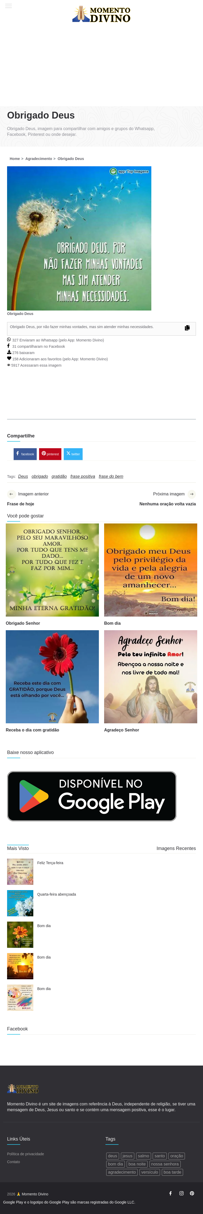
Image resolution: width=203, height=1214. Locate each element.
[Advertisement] (101, 67)
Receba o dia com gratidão (32, 730)
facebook (25, 454)
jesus (127, 1156)
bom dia (115, 1164)
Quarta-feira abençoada (56, 895)
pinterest (50, 454)
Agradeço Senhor (121, 730)
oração (176, 1156)
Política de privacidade (25, 1154)
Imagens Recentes (176, 849)
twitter (73, 454)
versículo (149, 1172)
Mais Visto (18, 849)
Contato (13, 1162)
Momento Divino (89, 340)
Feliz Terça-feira (50, 864)
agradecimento (122, 1172)
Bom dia (112, 624)
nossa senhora (165, 1164)
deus (112, 1156)
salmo (143, 1156)
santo (159, 1156)
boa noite (137, 1164)
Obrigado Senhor (23, 624)
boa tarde (172, 1172)
